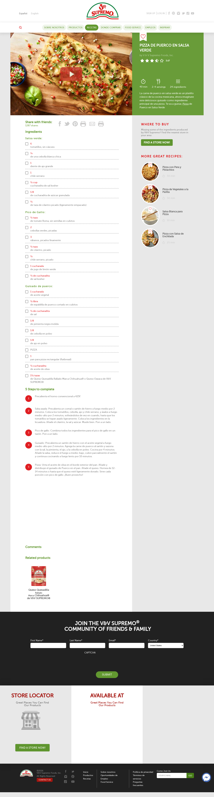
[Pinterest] (173, 13)
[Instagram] (178, 13)
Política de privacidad (143, 772)
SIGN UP (150, 13)
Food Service (133, 27)
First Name (36, 640)
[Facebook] (169, 13)
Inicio (85, 772)
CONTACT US (45, 780)
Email (112, 640)
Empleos (150, 27)
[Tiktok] (188, 13)
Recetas (91, 27)
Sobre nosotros (54, 27)
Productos (75, 27)
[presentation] (107, 661)
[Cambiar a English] (34, 13)
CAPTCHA (90, 652)
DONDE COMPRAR (111, 27)
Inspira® (165, 27)
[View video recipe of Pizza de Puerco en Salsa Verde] (71, 74)
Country (153, 640)
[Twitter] (183, 13)
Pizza (185, 103)
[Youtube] (192, 13)
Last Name (76, 640)
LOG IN (161, 13)
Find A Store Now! (157, 142)
